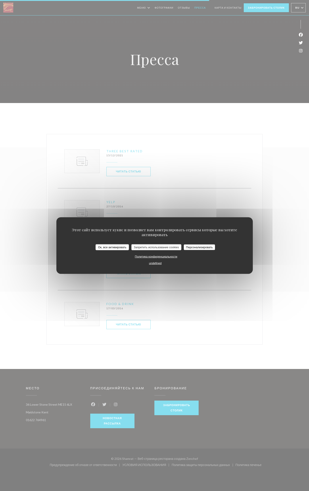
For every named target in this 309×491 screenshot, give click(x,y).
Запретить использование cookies (156, 247)
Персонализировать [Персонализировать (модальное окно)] (199, 247)
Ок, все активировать (112, 247)
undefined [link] (155, 263)
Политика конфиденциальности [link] (156, 256)
